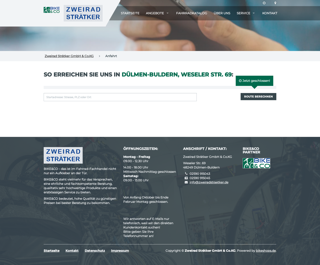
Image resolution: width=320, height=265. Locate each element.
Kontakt (269, 13)
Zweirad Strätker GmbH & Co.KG (69, 56)
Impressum (120, 251)
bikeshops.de (266, 251)
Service (243, 13)
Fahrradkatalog (191, 13)
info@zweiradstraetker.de (209, 182)
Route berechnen (258, 96)
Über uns (222, 13)
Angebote (155, 13)
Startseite (130, 13)
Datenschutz (95, 251)
